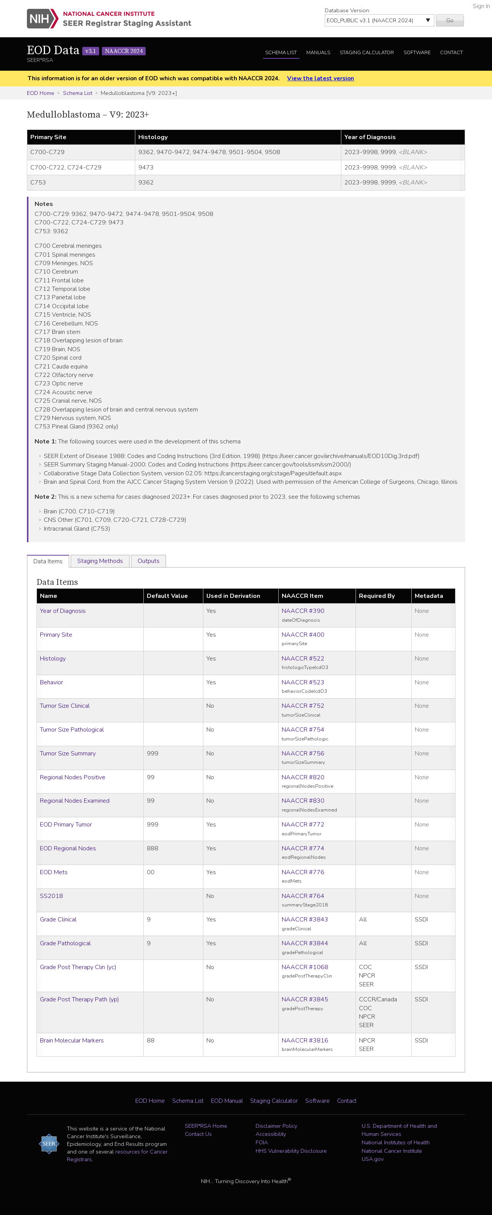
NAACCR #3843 (305, 919)
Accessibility (271, 1134)
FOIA (262, 1142)
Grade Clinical (58, 919)
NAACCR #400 (303, 635)
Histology (53, 658)
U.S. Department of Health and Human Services (399, 1130)
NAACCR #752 (303, 706)
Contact (451, 52)
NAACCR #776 (303, 872)
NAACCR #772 (303, 824)
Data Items (57, 582)
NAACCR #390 (303, 611)
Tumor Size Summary (68, 753)
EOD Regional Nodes (68, 848)
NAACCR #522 (303, 658)
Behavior (51, 682)
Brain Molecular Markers (72, 1040)
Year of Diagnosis (63, 611)
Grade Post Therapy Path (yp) (79, 999)
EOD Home (40, 93)
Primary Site (56, 635)
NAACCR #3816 (305, 1040)
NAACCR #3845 (305, 999)
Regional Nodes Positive (72, 777)
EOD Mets (54, 872)
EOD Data (86, 50)
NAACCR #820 (303, 777)
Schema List (281, 52)
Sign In (481, 6)
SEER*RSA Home (206, 1126)
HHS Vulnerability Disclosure (291, 1151)
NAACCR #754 (303, 729)
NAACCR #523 (303, 682)
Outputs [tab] (149, 561)
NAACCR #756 (303, 753)
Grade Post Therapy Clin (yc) (78, 967)
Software (417, 52)
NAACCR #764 (303, 896)
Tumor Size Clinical (65, 706)
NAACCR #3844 (305, 943)
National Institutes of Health (396, 1142)
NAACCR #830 (303, 801)
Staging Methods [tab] (100, 561)
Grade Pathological (65, 943)
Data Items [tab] (48, 561)
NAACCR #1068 (305, 967)
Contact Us (198, 1134)
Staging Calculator (367, 52)
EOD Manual (227, 1101)
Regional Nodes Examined (75, 801)
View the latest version (320, 78)
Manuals (318, 52)
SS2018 (51, 896)
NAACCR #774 (303, 848)
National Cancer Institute (392, 1151)
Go (450, 20)
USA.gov (373, 1159)
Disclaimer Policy (276, 1126)
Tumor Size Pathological (72, 729)
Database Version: (347, 10)
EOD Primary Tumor (66, 824)
